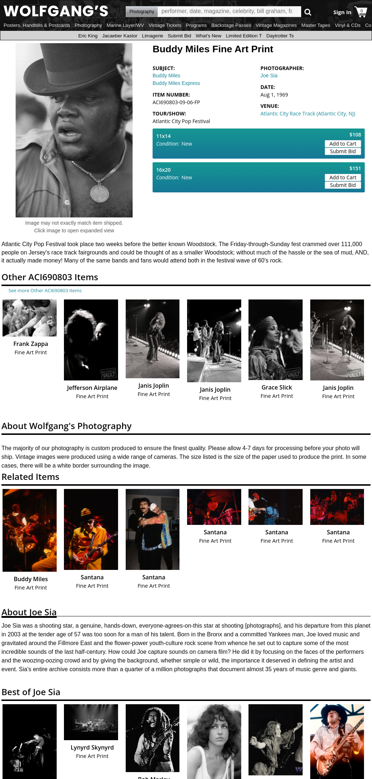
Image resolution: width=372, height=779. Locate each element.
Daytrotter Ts (280, 35)
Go (308, 11)
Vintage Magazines (276, 25)
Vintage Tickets (165, 25)
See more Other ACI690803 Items (44, 290)
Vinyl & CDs (348, 25)
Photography (88, 25)
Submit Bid (179, 35)
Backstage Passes (231, 25)
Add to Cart (342, 143)
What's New (209, 35)
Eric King (87, 35)
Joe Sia (269, 75)
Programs (196, 25)
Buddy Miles (166, 75)
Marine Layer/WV (125, 25)
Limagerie (152, 35)
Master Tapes (315, 25)
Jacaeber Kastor (119, 35)
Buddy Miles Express (176, 83)
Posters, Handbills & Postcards (37, 25)
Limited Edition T (244, 35)
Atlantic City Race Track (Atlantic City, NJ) (307, 113)
